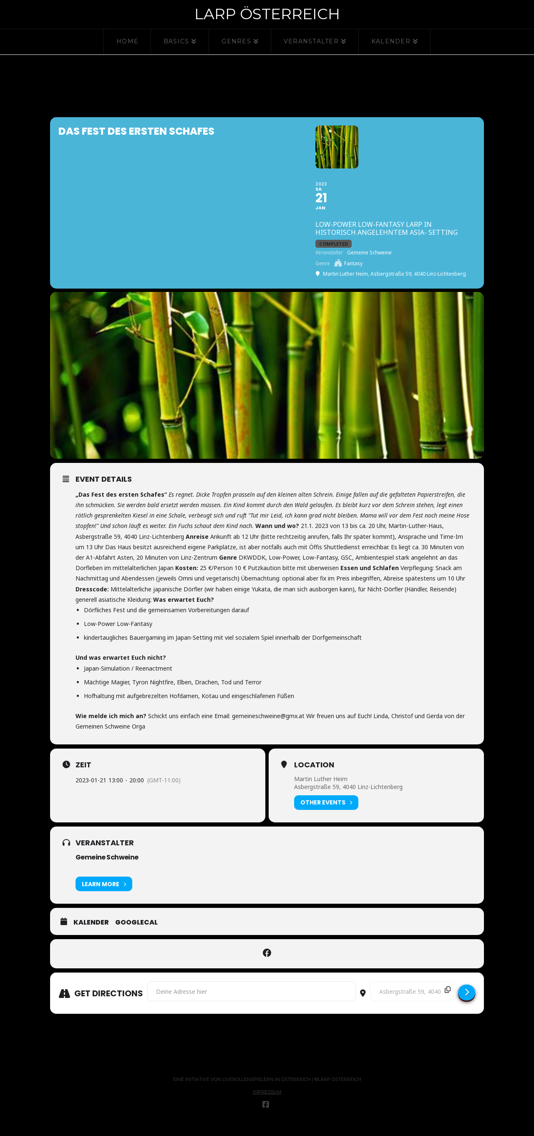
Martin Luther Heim (321, 791)
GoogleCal (136, 935)
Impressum (267, 1104)
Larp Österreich (267, 13)
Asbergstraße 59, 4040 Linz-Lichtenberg (348, 800)
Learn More (104, 897)
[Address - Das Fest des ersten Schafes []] (251, 1004)
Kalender (91, 935)
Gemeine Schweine (107, 870)
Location (314, 777)
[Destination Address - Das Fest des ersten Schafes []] (412, 1004)
